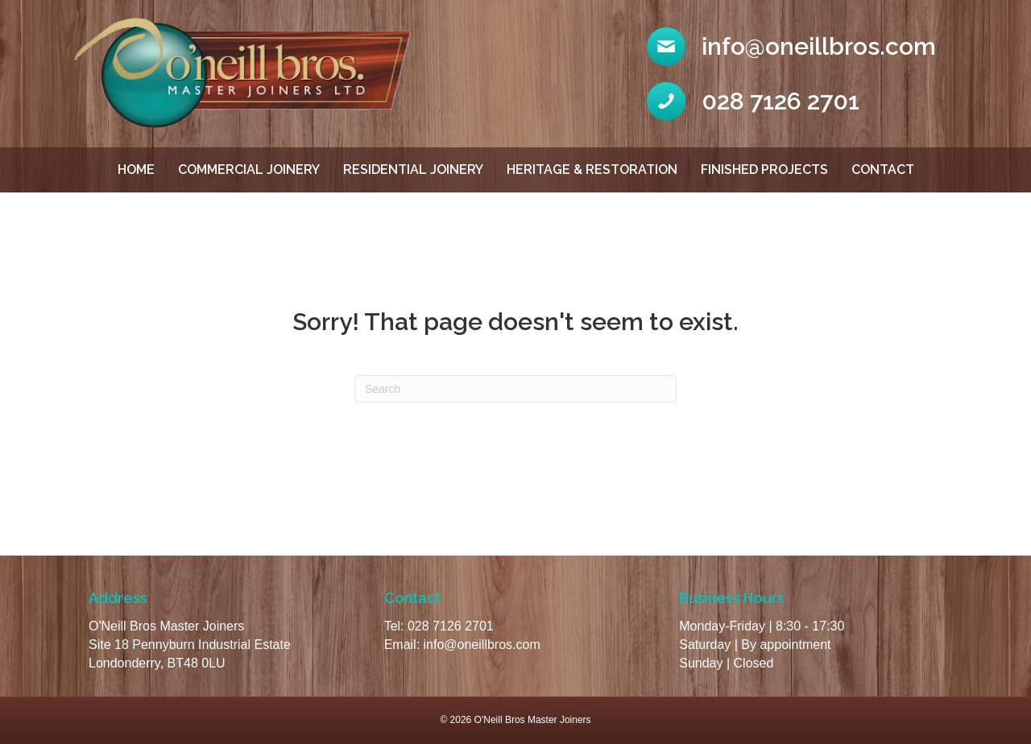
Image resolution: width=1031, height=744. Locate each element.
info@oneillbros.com (482, 644)
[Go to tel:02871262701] (794, 101)
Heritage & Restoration (592, 169)
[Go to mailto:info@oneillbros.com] (794, 46)
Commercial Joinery (249, 169)
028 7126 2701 (451, 626)
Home (136, 169)
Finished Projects (764, 169)
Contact (882, 169)
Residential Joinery (413, 169)
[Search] (515, 389)
